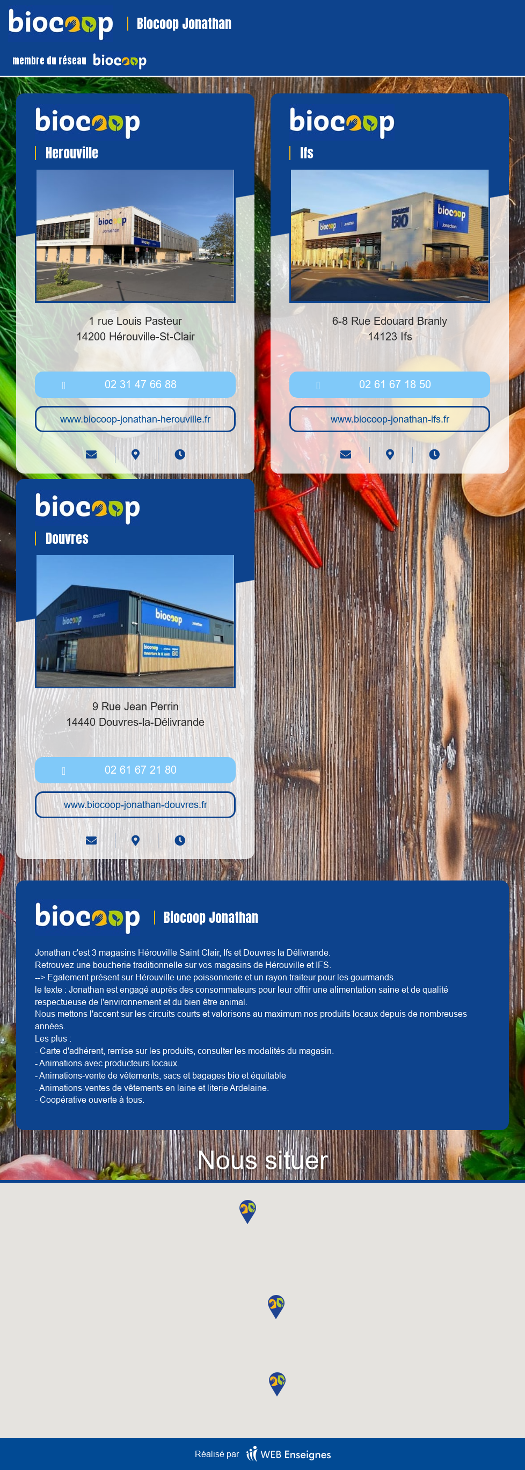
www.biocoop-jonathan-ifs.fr (390, 419)
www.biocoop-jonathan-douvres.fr (135, 804)
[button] (247, 1212)
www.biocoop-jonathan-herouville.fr (135, 419)
